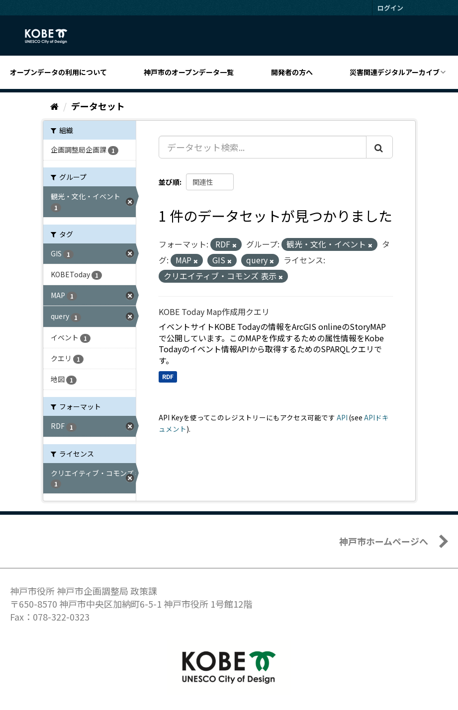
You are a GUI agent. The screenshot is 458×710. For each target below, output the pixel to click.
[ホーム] (54, 105)
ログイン (390, 7)
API (342, 417)
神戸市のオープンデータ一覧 (189, 72)
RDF (168, 376)
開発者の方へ (292, 72)
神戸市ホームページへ (383, 541)
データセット (98, 105)
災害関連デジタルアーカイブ (395, 72)
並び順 (169, 182)
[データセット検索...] (262, 147)
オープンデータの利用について (58, 72)
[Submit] (379, 147)
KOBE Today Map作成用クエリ (214, 311)
